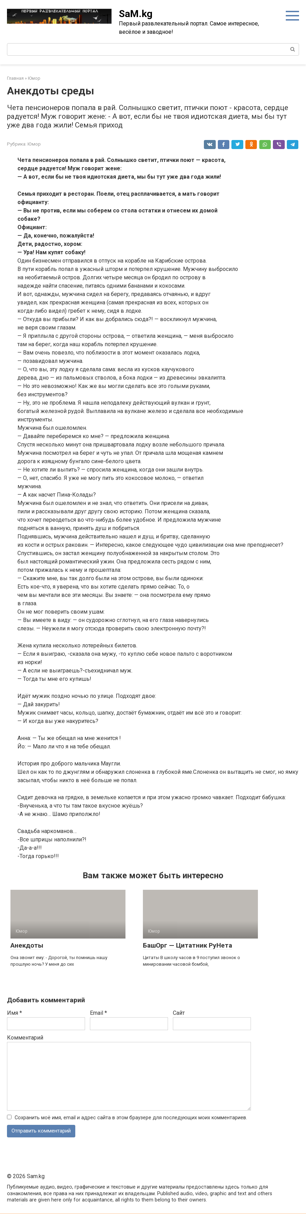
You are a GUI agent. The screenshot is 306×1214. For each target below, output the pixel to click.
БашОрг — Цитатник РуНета (187, 945)
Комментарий (25, 1037)
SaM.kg (135, 14)
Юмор (34, 144)
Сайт (179, 1013)
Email (98, 1013)
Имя (14, 1013)
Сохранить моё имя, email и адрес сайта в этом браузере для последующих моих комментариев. (131, 1118)
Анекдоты (26, 945)
